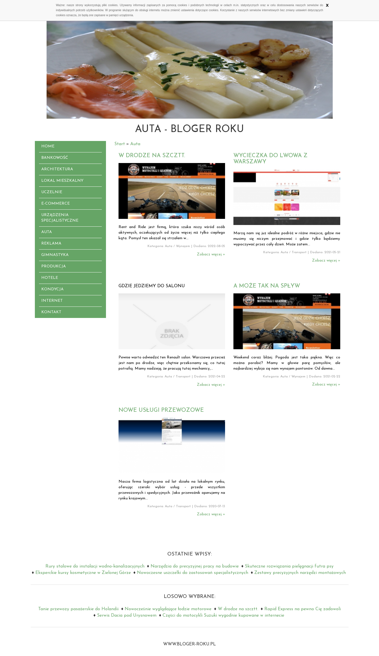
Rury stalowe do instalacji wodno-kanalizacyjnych (94, 566)
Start (119, 144)
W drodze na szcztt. (152, 156)
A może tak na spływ (266, 286)
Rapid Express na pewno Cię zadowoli (302, 609)
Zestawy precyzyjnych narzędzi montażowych (300, 573)
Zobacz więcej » (211, 254)
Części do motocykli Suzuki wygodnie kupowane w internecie (223, 615)
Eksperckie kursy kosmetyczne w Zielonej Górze (83, 573)
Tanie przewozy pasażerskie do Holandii (78, 609)
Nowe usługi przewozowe (161, 410)
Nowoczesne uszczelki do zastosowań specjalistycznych (192, 573)
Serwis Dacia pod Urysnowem (126, 615)
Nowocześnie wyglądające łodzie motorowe (168, 609)
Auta (135, 144)
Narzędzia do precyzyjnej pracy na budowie (195, 566)
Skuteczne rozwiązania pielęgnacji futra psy (289, 566)
